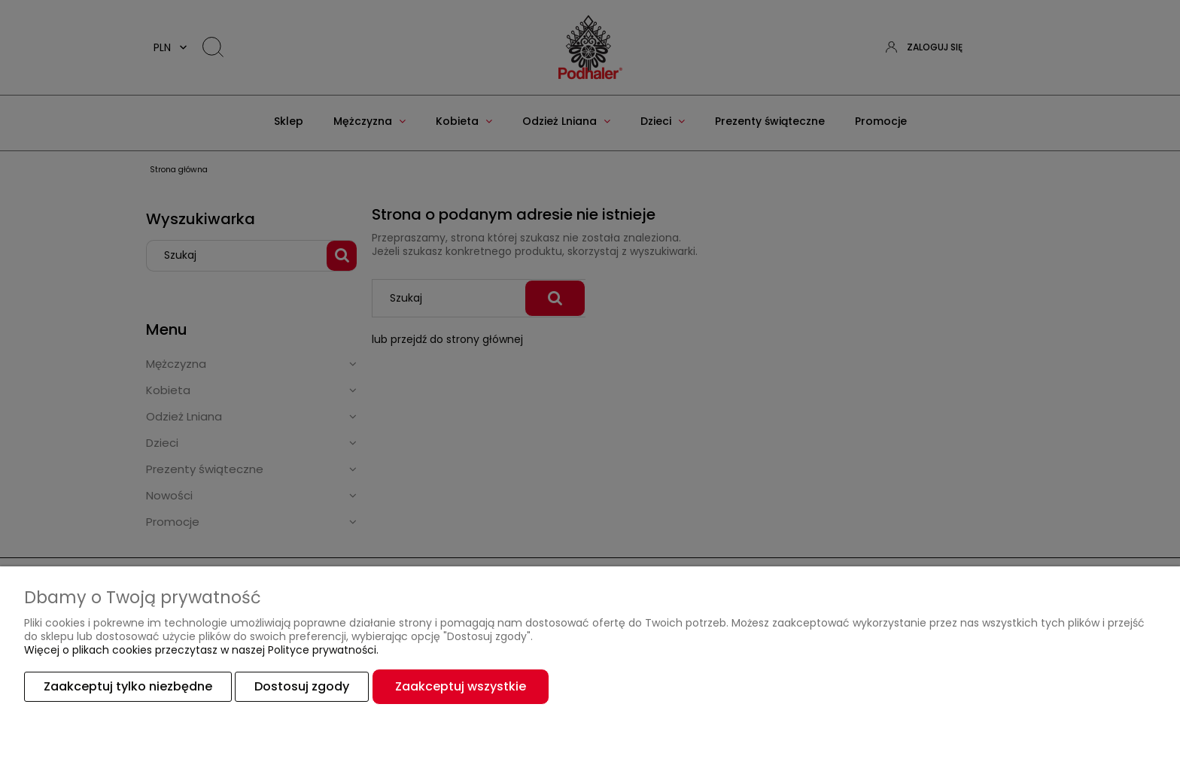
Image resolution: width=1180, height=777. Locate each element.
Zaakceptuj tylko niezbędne (128, 686)
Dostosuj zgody (301, 686)
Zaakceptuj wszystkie (460, 686)
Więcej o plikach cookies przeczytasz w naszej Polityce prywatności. (201, 649)
